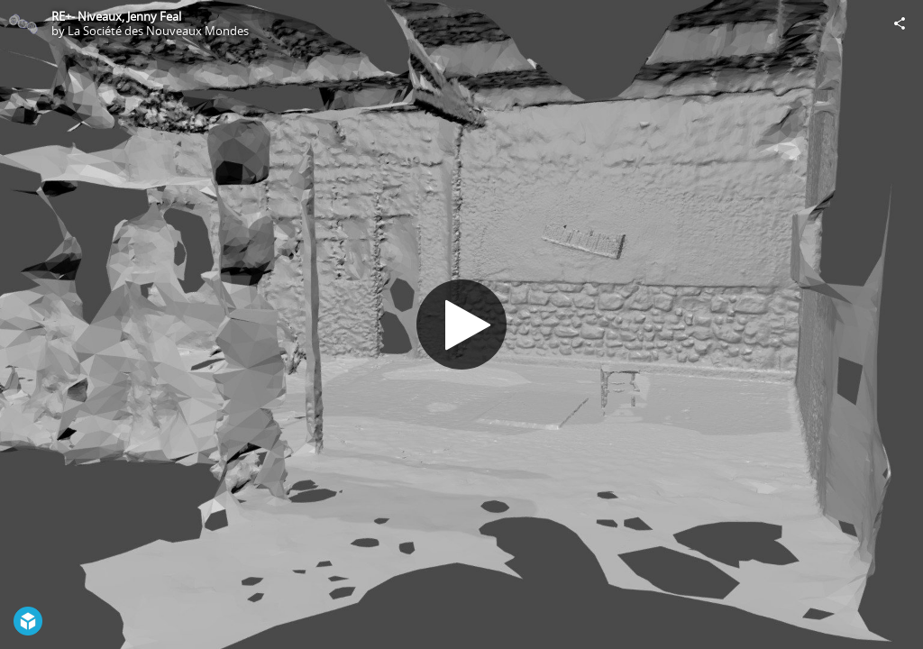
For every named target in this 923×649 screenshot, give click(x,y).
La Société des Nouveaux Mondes (158, 31)
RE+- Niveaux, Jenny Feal (116, 16)
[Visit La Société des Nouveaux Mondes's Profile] (23, 23)
